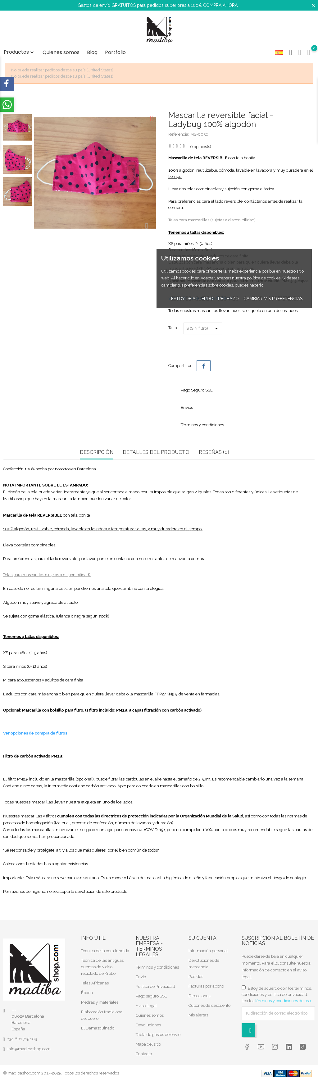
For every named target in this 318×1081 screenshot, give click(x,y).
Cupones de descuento (209, 1005)
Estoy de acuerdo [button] (192, 298)
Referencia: (178, 134)
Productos (19, 52)
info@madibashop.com (29, 1049)
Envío (141, 977)
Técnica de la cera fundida (105, 950)
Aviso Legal (146, 1005)
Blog (92, 52)
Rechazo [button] (228, 298)
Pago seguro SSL (151, 996)
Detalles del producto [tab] (156, 452)
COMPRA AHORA (220, 5)
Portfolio (115, 52)
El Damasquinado (97, 1028)
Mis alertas (198, 1015)
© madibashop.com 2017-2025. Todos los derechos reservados (61, 1073)
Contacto (144, 1054)
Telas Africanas (95, 983)
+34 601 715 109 (22, 1039)
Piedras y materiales (99, 1002)
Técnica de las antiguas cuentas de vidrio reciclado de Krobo (102, 967)
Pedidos (196, 976)
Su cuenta (202, 938)
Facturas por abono (206, 986)
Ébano (87, 992)
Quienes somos (61, 52)
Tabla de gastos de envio (158, 1034)
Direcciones (199, 995)
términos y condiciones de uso (283, 1000)
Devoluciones (148, 1025)
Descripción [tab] (96, 452)
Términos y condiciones (157, 967)
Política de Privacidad (155, 986)
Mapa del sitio (148, 1044)
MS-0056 (199, 134)
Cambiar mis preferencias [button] (272, 298)
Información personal (208, 950)
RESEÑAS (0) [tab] (214, 452)
